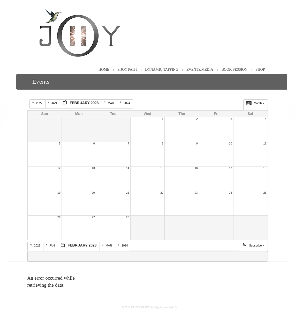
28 (127, 217)
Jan (53, 103)
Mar (109, 103)
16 (196, 168)
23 (196, 192)
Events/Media (199, 69)
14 (127, 168)
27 (93, 217)
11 (264, 143)
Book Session (234, 69)
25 (264, 192)
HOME (104, 69)
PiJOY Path (127, 69)
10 (230, 143)
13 (93, 168)
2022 (37, 103)
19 (58, 192)
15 (161, 168)
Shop (260, 69)
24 (230, 192)
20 (93, 192)
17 (230, 168)
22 (161, 192)
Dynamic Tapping (161, 69)
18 (264, 168)
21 (127, 192)
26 (58, 217)
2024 (125, 103)
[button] (253, 246)
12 (58, 168)
